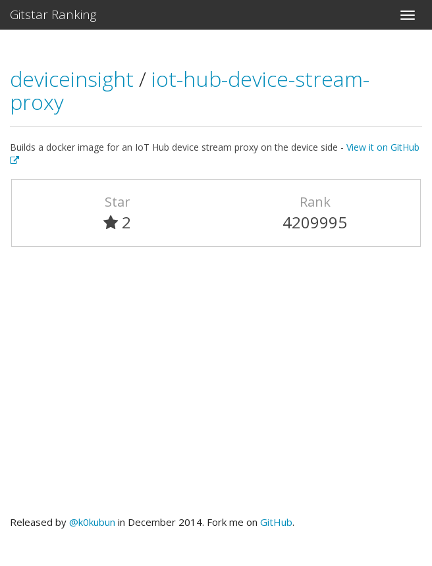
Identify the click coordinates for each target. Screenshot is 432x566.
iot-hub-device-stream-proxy (189, 90)
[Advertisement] (216, 387)
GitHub (276, 521)
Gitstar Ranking (53, 14)
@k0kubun (92, 521)
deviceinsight (74, 78)
